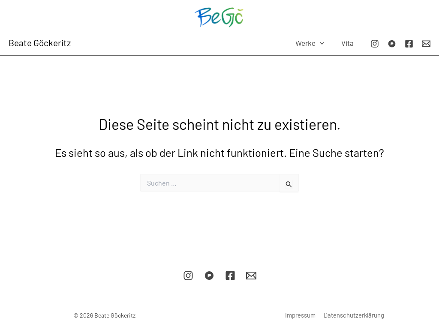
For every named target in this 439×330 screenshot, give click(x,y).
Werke (313, 43)
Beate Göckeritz (40, 42)
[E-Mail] (426, 43)
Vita (348, 43)
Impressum (301, 315)
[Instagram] (374, 43)
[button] (323, 43)
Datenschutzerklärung (353, 315)
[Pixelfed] (392, 43)
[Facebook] (409, 43)
